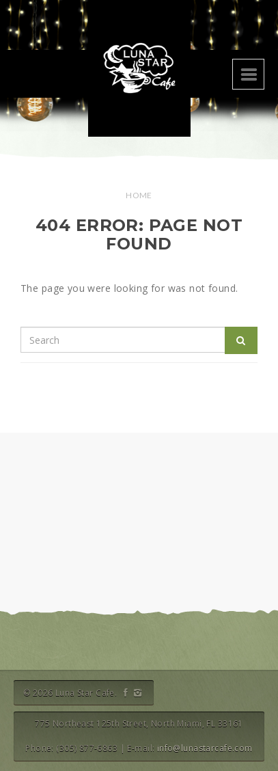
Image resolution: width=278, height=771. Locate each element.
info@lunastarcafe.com (205, 748)
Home (139, 195)
